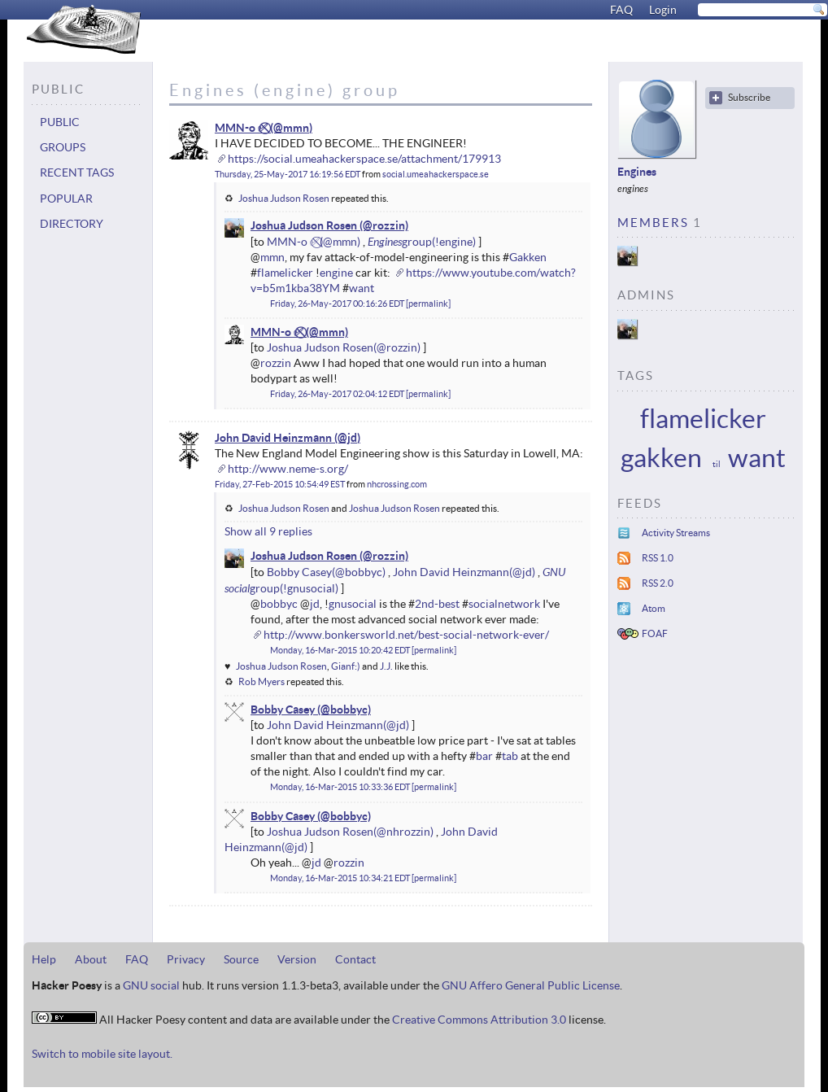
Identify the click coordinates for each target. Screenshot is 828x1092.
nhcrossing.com (397, 484)
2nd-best (437, 603)
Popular (66, 198)
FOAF (655, 633)
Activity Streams (676, 532)
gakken (661, 457)
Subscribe (749, 97)
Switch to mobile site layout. (102, 1053)
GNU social (151, 985)
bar (484, 755)
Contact (355, 959)
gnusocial (353, 603)
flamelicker (285, 272)
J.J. (386, 666)
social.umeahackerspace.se (435, 174)
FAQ (621, 9)
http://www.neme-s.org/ (288, 468)
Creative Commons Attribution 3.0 (479, 1019)
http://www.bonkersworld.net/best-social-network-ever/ (406, 634)
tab (510, 755)
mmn (272, 257)
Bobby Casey (299, 572)
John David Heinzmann (273, 437)
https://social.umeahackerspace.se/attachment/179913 (364, 158)
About (91, 959)
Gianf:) (345, 666)
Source (241, 959)
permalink (428, 303)
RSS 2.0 (657, 583)
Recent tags (77, 172)
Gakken (528, 257)
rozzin (275, 362)
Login (663, 9)
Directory (71, 223)
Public (60, 122)
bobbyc (279, 603)
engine (336, 272)
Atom (653, 608)
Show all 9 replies (268, 531)
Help (44, 959)
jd (315, 603)
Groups (62, 147)
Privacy (186, 959)
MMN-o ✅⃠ (241, 127)
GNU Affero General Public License (531, 985)
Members (653, 222)
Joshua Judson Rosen (283, 198)
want (361, 288)
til (717, 464)
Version (296, 959)
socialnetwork (504, 603)
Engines (385, 241)
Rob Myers (261, 681)
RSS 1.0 (657, 558)
